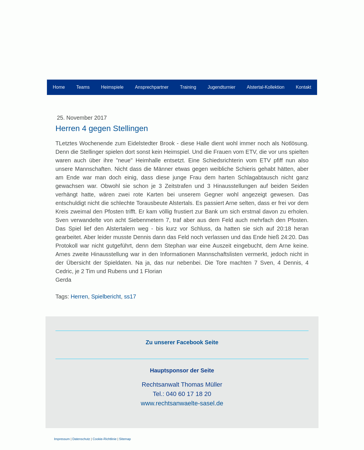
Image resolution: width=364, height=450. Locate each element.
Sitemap (125, 439)
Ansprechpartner (151, 87)
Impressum (62, 439)
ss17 (130, 296)
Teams (83, 87)
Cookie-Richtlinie (105, 439)
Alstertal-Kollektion (266, 87)
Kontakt (303, 87)
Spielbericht (106, 296)
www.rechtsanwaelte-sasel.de (182, 403)
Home (59, 87)
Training (188, 87)
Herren (79, 296)
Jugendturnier (221, 87)
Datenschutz (81, 439)
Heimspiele (112, 87)
